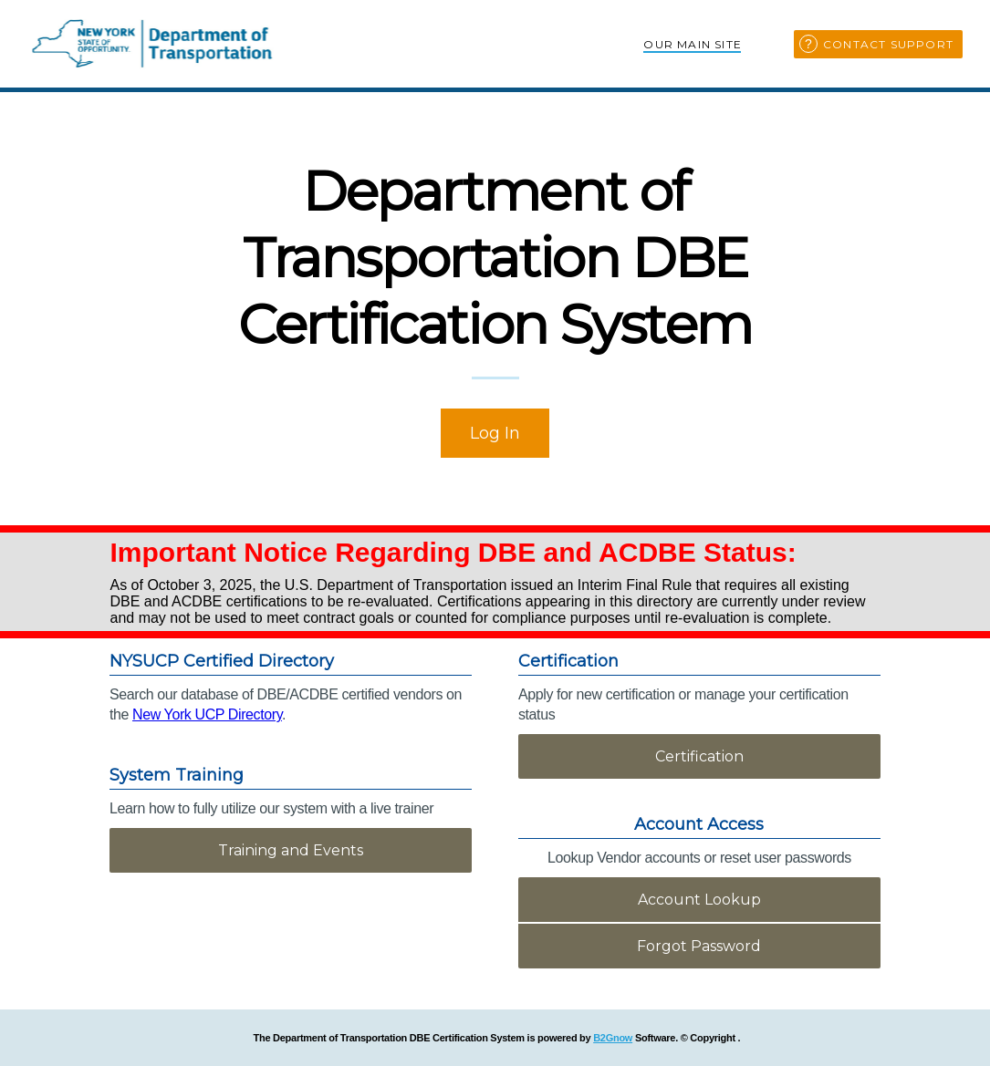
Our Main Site (692, 44)
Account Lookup (699, 899)
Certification (699, 756)
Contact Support (888, 44)
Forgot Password (699, 946)
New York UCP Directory (207, 714)
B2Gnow (612, 1037)
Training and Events (290, 850)
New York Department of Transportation (152, 44)
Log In (495, 433)
